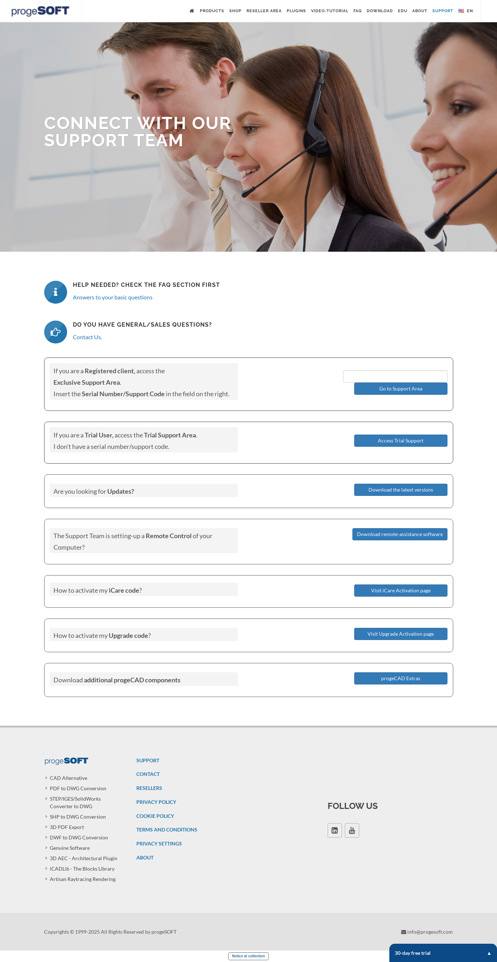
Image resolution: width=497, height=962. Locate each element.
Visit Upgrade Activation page (400, 634)
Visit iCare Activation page (401, 590)
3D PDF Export (67, 827)
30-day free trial (443, 953)
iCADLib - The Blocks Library (82, 869)
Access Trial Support (400, 440)
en (465, 11)
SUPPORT (147, 760)
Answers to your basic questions (113, 297)
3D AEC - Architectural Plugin (83, 858)
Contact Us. (87, 336)
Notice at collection (248, 956)
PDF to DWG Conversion (78, 788)
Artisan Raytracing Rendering (83, 879)
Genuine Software (70, 848)
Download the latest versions (401, 490)
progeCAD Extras (400, 678)
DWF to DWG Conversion (79, 837)
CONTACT (148, 774)
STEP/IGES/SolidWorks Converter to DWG (75, 802)
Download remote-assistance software (400, 534)
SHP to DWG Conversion (78, 817)
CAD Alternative (68, 778)
